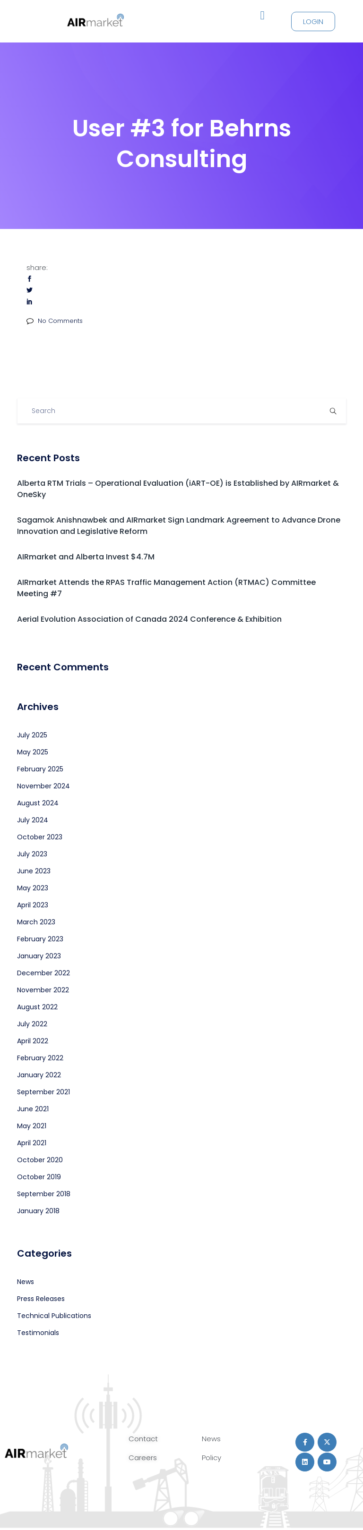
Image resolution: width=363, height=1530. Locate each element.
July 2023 (32, 854)
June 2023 (34, 871)
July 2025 (32, 735)
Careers (143, 1457)
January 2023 (39, 956)
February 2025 (40, 769)
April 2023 (32, 905)
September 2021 (43, 1092)
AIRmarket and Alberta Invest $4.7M (86, 556)
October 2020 (40, 1160)
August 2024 (38, 803)
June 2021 (33, 1109)
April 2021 (31, 1143)
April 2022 (32, 1041)
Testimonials (38, 1332)
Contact (143, 1439)
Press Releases (41, 1298)
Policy (211, 1457)
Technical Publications (54, 1315)
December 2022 (43, 973)
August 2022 (37, 1007)
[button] (262, 16)
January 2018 (38, 1211)
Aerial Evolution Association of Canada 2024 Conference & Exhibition (149, 619)
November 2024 (43, 786)
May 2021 (31, 1126)
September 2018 (43, 1194)
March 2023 (36, 922)
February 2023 (40, 939)
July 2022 (32, 1024)
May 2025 (32, 752)
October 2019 (39, 1177)
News (25, 1281)
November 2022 (43, 990)
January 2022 (39, 1075)
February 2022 (40, 1058)
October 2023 (39, 837)
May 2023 (32, 888)
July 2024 (32, 820)
